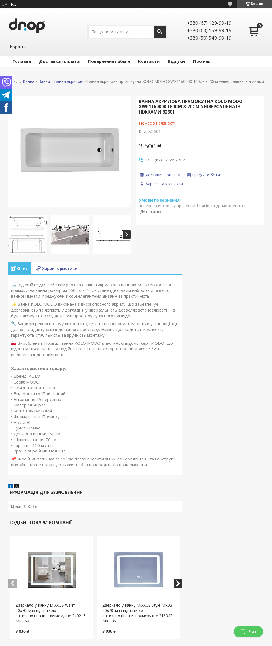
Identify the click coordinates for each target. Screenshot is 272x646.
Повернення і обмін (109, 61)
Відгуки (176, 61)
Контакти (149, 61)
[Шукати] (160, 32)
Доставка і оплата (59, 61)
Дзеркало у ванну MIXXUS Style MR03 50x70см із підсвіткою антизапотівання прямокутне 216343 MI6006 (137, 613)
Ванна (28, 81)
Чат (248, 631)
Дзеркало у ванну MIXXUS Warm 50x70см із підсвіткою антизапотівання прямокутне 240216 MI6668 (50, 613)
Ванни (44, 81)
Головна (21, 61)
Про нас (201, 61)
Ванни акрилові (68, 81)
